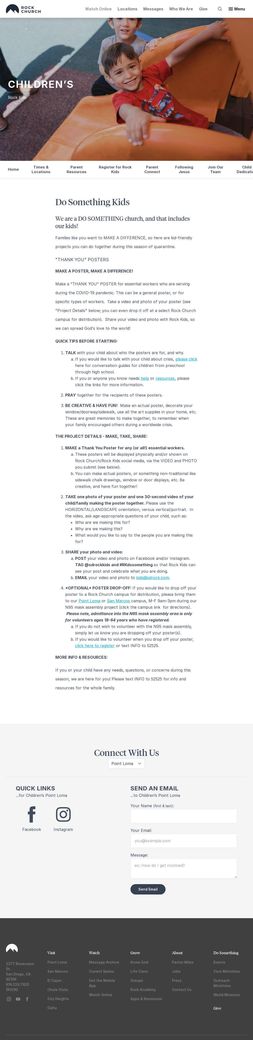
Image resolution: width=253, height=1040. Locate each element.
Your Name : (152, 805)
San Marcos (118, 600)
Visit (51, 952)
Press (177, 980)
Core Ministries (226, 971)
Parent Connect (152, 169)
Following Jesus (184, 169)
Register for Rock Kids (115, 169)
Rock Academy (143, 989)
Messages (153, 8)
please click (186, 359)
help (145, 378)
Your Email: (141, 830)
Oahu (52, 1008)
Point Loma (89, 600)
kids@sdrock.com (152, 577)
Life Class (139, 971)
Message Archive (104, 962)
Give (203, 8)
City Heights (58, 999)
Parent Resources (76, 169)
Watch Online (98, 8)
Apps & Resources (146, 999)
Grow (135, 952)
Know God (139, 962)
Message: (139, 855)
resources (165, 378)
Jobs (176, 971)
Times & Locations (41, 169)
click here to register (95, 645)
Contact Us (181, 989)
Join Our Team (215, 169)
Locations (127, 8)
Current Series (101, 971)
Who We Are (181, 8)
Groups (136, 980)
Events (219, 962)
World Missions (226, 995)
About (177, 952)
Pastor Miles (183, 962)
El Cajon (54, 980)
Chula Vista (57, 989)
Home (13, 169)
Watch (94, 952)
